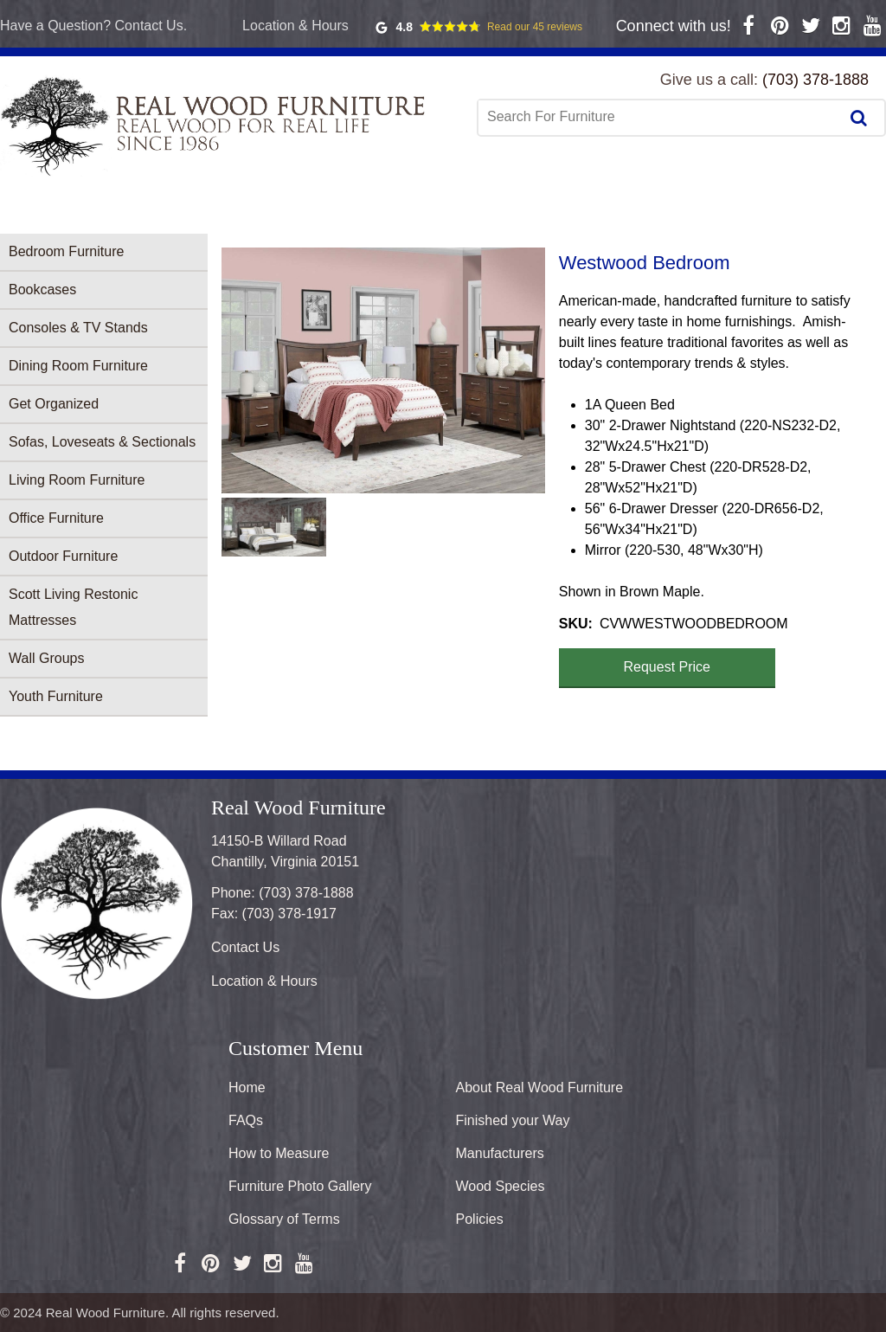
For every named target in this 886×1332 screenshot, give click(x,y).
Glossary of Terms (284, 1219)
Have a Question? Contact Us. (93, 25)
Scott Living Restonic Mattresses (73, 607)
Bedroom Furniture (66, 251)
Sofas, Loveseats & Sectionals (102, 441)
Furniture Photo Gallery (299, 1186)
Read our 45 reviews (534, 27)
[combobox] (660, 116)
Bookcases (42, 289)
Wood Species (500, 1186)
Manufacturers (500, 1153)
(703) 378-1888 (815, 79)
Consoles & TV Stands (78, 327)
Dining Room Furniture (78, 365)
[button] (383, 370)
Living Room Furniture (76, 480)
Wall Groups (46, 658)
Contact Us (245, 947)
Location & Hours (295, 25)
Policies (480, 1219)
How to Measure (279, 1153)
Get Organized (54, 403)
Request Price (667, 667)
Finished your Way (513, 1120)
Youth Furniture (56, 696)
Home (247, 1087)
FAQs (245, 1120)
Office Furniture (56, 518)
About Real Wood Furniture (540, 1087)
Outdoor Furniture (63, 556)
